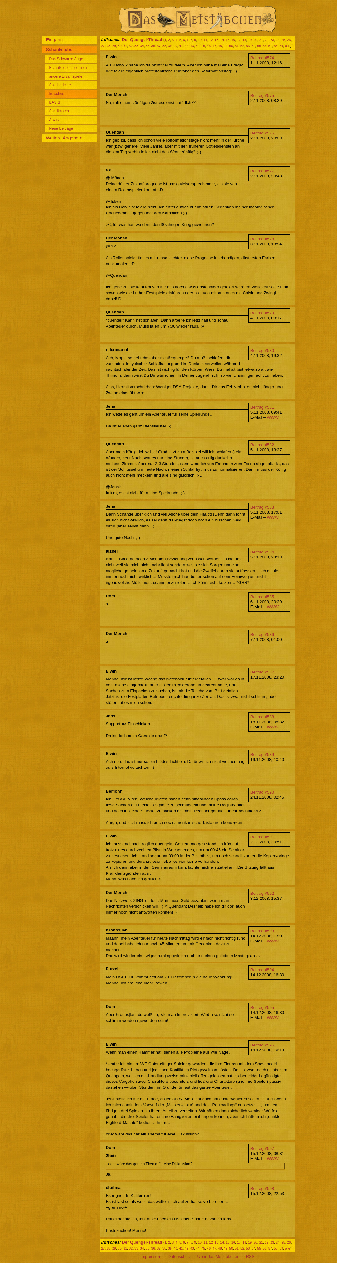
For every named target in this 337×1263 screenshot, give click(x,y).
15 (227, 40)
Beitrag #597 (262, 1148)
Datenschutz (179, 1256)
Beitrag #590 (262, 792)
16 (233, 40)
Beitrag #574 (262, 57)
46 (209, 46)
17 (239, 40)
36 (153, 46)
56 (264, 46)
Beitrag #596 (262, 1045)
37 (159, 46)
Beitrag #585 (262, 597)
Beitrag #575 (262, 95)
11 (205, 40)
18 (244, 40)
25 (283, 40)
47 (214, 46)
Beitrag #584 (262, 552)
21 (261, 40)
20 (255, 40)
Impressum (150, 1256)
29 (114, 46)
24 (278, 40)
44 (198, 46)
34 (142, 46)
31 (125, 46)
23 (272, 40)
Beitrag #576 (262, 133)
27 (103, 46)
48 (220, 46)
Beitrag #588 (262, 717)
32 (131, 46)
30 (120, 46)
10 (200, 40)
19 (250, 40)
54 (253, 46)
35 (148, 46)
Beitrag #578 (262, 239)
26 (289, 40)
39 (170, 46)
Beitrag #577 (262, 171)
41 (181, 46)
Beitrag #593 (262, 931)
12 (211, 40)
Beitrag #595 (262, 1007)
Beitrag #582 (262, 445)
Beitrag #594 (262, 969)
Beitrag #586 (262, 634)
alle (287, 46)
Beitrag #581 (262, 407)
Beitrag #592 (262, 893)
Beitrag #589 (262, 754)
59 (281, 46)
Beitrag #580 (262, 350)
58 (276, 46)
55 (259, 46)
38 (164, 46)
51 (237, 46)
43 (192, 46)
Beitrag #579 (262, 313)
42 (186, 46)
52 (242, 46)
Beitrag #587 (262, 672)
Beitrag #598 (262, 1188)
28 (108, 46)
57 (270, 46)
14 (222, 40)
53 (248, 46)
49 (226, 46)
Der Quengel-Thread (142, 39)
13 (217, 40)
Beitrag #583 (262, 507)
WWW (273, 417)
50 (231, 46)
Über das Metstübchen (218, 1256)
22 (267, 40)
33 (136, 46)
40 (175, 46)
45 (203, 46)
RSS (250, 1256)
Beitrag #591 (262, 837)
